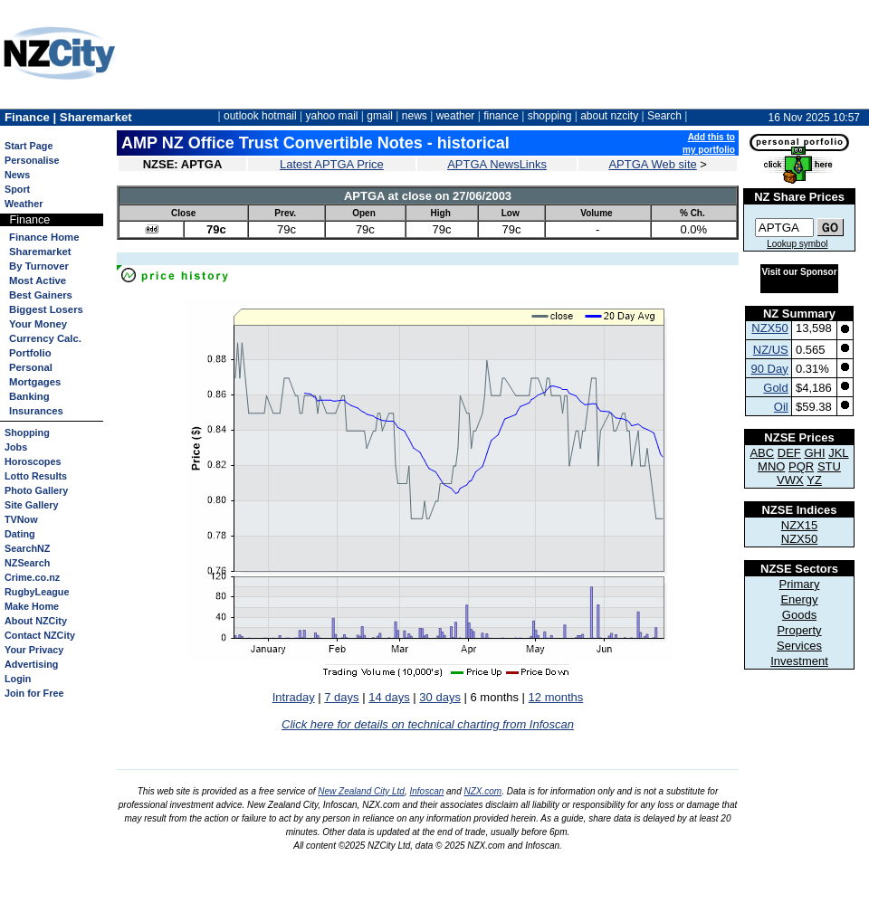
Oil (781, 406)
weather (455, 115)
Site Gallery (31, 504)
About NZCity (36, 620)
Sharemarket (40, 251)
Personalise (32, 160)
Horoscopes (33, 461)
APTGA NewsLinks (497, 164)
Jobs (16, 447)
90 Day (769, 368)
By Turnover (39, 266)
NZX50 (769, 328)
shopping (550, 115)
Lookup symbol (797, 244)
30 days (440, 697)
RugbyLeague (37, 591)
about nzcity (609, 115)
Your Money (38, 323)
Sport (17, 189)
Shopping (27, 432)
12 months (556, 697)
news (414, 115)
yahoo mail (332, 115)
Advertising (31, 664)
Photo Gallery (36, 490)
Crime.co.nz (32, 577)
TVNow (21, 519)
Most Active (37, 280)
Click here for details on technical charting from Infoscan (428, 724)
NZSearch (27, 562)
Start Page (29, 145)
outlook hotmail (260, 115)
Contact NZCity (40, 635)
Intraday (293, 697)
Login (18, 678)
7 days (341, 697)
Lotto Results (36, 476)
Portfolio (30, 352)
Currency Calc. (45, 338)
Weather (24, 203)
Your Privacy (34, 649)
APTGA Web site (652, 164)
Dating (20, 533)
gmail (380, 115)
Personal (31, 367)
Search (664, 115)
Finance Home (44, 237)
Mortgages (35, 381)
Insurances (36, 410)
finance (501, 115)
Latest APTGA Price (332, 164)
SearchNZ (27, 548)
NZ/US (770, 349)
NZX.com (483, 791)
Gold (775, 387)
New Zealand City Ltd (361, 791)
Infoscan (426, 791)
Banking (29, 396)
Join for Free (34, 693)
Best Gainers (40, 295)
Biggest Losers (46, 309)
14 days (389, 697)
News (17, 174)
